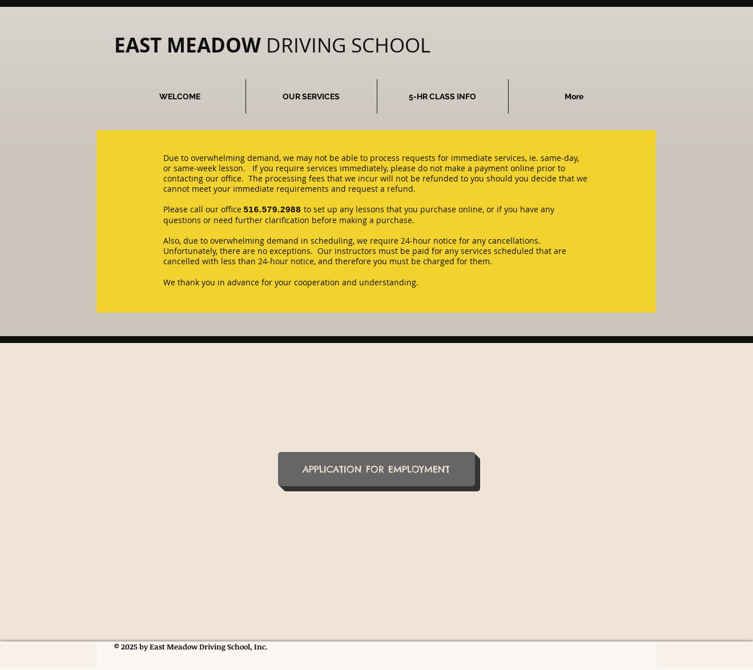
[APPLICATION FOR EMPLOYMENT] (376, 469)
